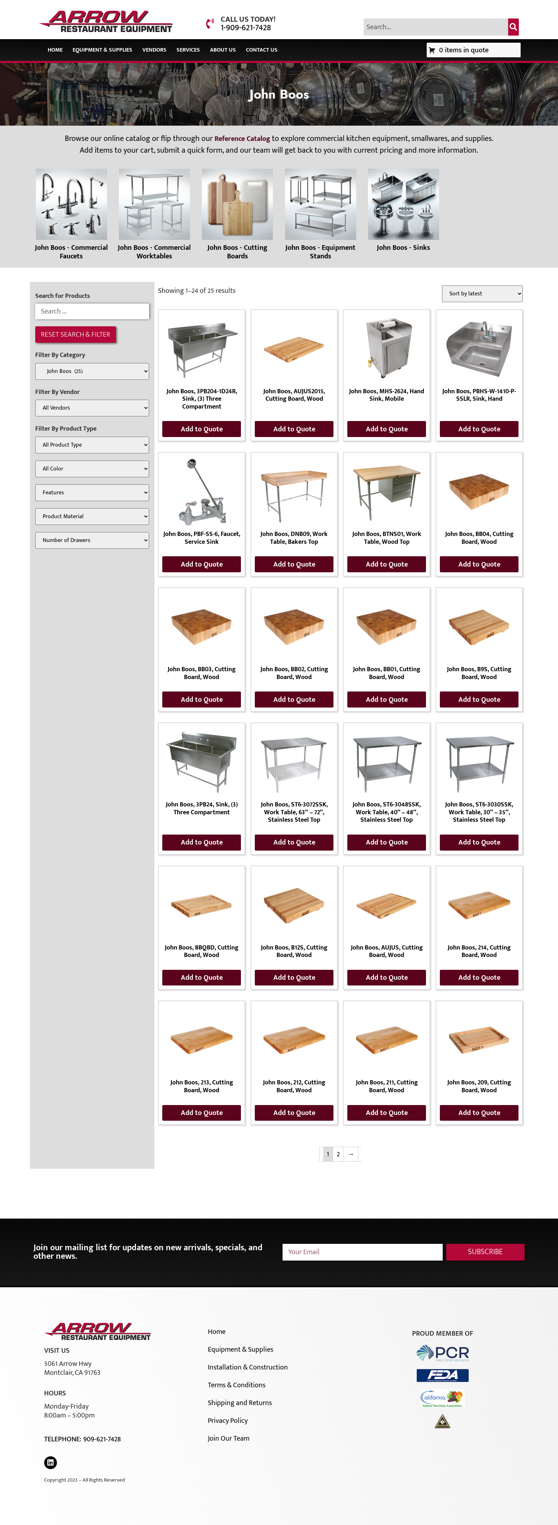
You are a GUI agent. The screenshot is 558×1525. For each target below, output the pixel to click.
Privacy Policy (228, 1421)
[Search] (513, 27)
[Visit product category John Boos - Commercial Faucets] (71, 216)
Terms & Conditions (236, 1385)
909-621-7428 (102, 1439)
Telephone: (63, 1439)
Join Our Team (228, 1438)
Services (188, 50)
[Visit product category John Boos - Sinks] (403, 212)
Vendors (154, 50)
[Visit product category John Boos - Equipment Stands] (320, 216)
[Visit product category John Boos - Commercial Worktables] (154, 216)
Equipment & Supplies (102, 50)
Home (55, 50)
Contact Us (262, 50)
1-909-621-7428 (246, 28)
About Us (223, 50)
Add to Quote (202, 429)
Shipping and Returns (240, 1403)
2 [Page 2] (338, 1154)
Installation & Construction (248, 1367)
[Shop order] (482, 293)
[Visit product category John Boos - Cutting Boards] (237, 216)
